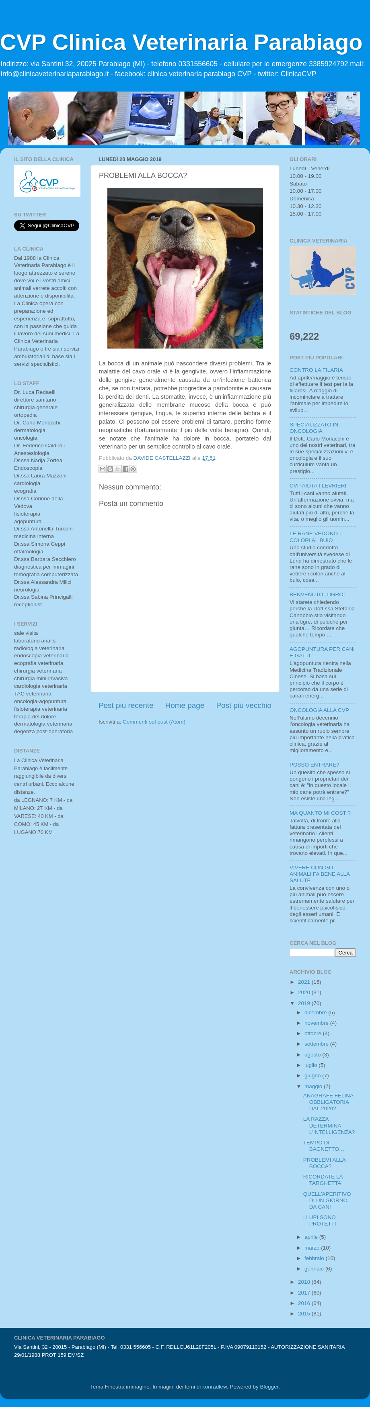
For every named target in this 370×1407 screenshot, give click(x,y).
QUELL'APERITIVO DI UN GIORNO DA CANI (327, 1200)
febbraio (315, 1258)
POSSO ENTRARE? (314, 765)
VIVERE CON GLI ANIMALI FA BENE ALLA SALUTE (319, 874)
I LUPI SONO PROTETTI (319, 1220)
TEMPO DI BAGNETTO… (324, 1146)
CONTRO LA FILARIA (316, 370)
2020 (305, 992)
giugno (313, 1076)
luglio (311, 1065)
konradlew (214, 1387)
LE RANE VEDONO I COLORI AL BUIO (315, 536)
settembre (317, 1044)
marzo (312, 1248)
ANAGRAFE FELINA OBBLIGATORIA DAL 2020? (328, 1102)
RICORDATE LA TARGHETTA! (323, 1180)
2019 (305, 1003)
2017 (305, 1293)
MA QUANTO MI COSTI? (320, 813)
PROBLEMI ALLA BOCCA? (324, 1163)
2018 (305, 1282)
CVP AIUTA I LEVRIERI (318, 486)
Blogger (269, 1387)
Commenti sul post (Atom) (154, 722)
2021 (305, 982)
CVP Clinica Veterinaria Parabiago (181, 42)
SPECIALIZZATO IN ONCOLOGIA (314, 428)
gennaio (314, 1269)
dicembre (316, 1012)
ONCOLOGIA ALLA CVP (319, 710)
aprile (311, 1237)
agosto (313, 1055)
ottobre (313, 1033)
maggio (314, 1086)
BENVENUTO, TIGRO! (317, 594)
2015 (305, 1314)
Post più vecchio (243, 705)
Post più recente (126, 705)
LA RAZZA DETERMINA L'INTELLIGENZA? (329, 1125)
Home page (185, 705)
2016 (305, 1303)
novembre (317, 1023)
